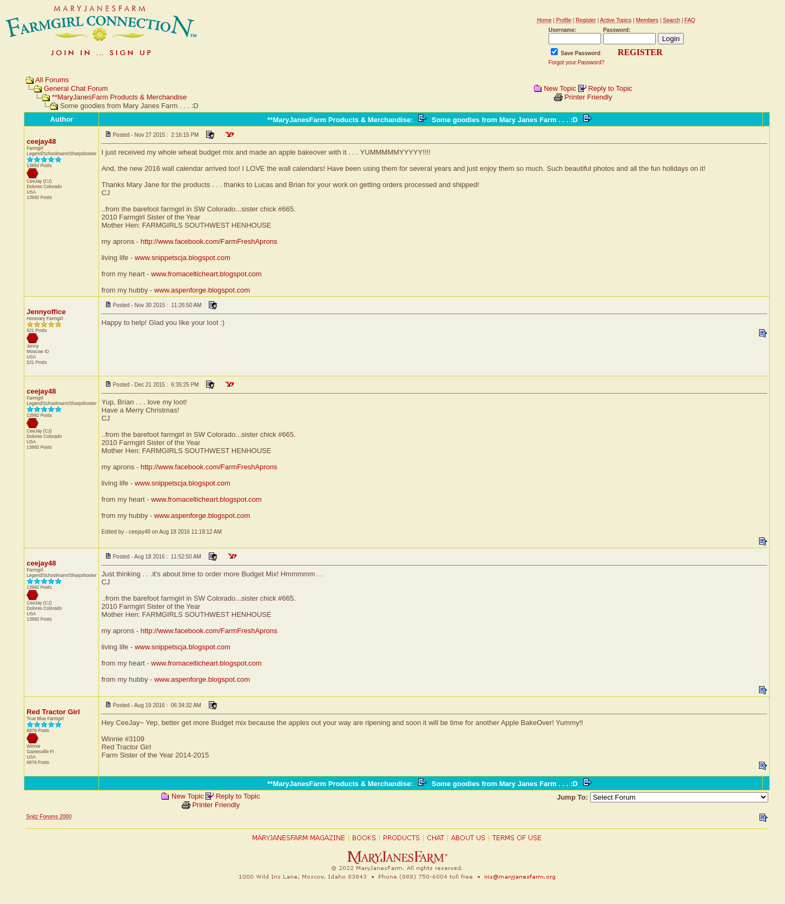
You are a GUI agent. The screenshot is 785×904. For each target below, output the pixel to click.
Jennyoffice (46, 312)
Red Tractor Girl (53, 712)
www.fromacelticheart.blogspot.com (206, 274)
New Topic (560, 88)
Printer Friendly (588, 97)
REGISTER (640, 52)
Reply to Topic (610, 88)
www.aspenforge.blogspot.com (202, 290)
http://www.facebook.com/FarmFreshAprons (209, 241)
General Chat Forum (76, 88)
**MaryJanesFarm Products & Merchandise (119, 97)
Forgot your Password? (576, 62)
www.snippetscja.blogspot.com (182, 258)
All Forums (52, 80)
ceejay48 (41, 141)
